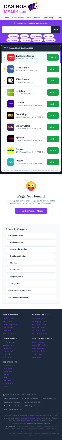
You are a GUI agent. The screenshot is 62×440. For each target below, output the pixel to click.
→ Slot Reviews (14, 263)
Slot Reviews (7, 322)
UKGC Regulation (38, 342)
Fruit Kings (7, 381)
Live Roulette (7, 354)
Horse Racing (37, 357)
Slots (29, 18)
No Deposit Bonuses (39, 331)
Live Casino (50, 40)
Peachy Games (8, 384)
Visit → (52, 57)
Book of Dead (36, 36)
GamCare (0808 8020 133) (32, 402)
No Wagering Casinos (39, 322)
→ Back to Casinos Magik (31, 211)
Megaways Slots (8, 345)
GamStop (30, 423)
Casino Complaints (38, 348)
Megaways (37, 40)
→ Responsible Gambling (18, 297)
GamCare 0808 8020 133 (42, 423)
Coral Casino (7, 369)
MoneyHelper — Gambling (13, 406)
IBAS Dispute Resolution (33, 406)
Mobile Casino (8, 328)
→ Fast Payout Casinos (17, 256)
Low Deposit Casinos (39, 334)
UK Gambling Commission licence (29, 418)
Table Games (7, 357)
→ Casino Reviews (15, 235)
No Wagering (48, 18)
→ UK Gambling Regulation (19, 290)
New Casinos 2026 (9, 334)
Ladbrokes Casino (9, 366)
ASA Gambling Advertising (13, 409)
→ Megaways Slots (15, 277)
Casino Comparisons (10, 325)
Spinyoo (6, 387)
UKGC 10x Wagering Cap (30, 398)
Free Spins (48, 36)
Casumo (24, 36)
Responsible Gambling (40, 345)
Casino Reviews (18, 18)
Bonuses (37, 18)
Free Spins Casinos (38, 328)
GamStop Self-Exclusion (12, 402)
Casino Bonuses (37, 319)
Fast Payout (26, 40)
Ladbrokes (13, 36)
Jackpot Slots (7, 348)
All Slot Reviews (9, 342)
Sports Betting (37, 354)
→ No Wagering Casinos (17, 249)
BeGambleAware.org (49, 398)
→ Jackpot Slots (14, 283)
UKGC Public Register (11, 398)
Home (7, 18)
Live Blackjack (8, 351)
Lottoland (6, 375)
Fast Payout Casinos (39, 325)
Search (55, 30)
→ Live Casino (14, 270)
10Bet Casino (7, 372)
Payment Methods (38, 351)
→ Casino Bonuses (15, 242)
